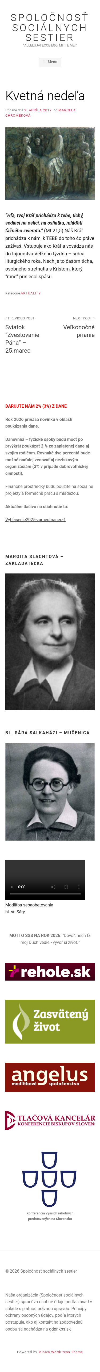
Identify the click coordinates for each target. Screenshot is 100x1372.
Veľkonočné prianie (75, 326)
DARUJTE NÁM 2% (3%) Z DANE (36, 406)
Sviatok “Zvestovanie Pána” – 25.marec (24, 334)
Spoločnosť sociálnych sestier (50, 28)
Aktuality (31, 293)
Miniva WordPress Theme (60, 1352)
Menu (52, 62)
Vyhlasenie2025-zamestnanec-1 (35, 519)
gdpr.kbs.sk (60, 1329)
